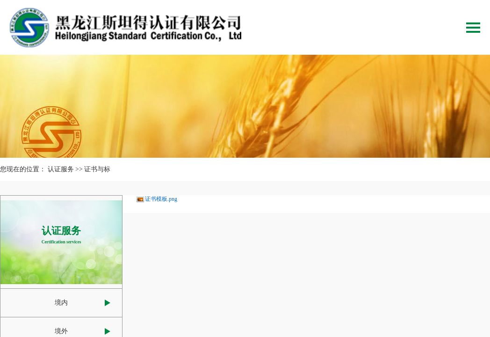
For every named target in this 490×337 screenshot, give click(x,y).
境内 (61, 302)
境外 (61, 331)
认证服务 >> (65, 169)
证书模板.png (161, 199)
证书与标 (97, 169)
